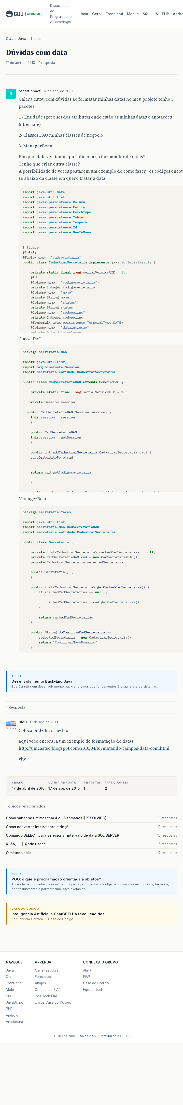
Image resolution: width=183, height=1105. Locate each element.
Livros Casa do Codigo (53, 1002)
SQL (146, 14)
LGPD (129, 1036)
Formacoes (44, 977)
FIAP (86, 977)
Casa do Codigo (96, 983)
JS (156, 14)
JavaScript (14, 1002)
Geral (97, 14)
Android (12, 1015)
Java (84, 14)
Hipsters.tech (93, 990)
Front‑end (114, 14)
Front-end (14, 983)
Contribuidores (110, 1036)
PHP (165, 14)
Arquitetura (14, 1022)
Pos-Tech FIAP (46, 996)
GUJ (10, 38)
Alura (87, 970)
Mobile (133, 14)
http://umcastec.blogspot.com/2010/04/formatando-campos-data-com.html (94, 748)
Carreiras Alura (46, 970)
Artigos (40, 983)
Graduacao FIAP (48, 990)
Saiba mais (88, 1036)
